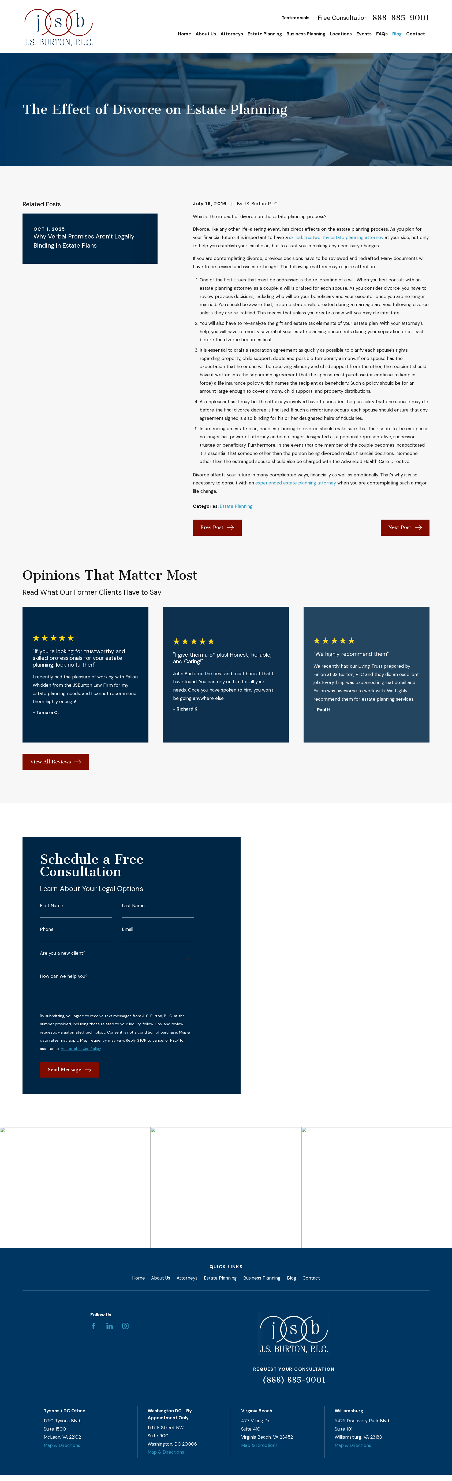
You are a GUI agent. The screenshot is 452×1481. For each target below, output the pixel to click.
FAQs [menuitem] (382, 34)
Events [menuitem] (364, 34)
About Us (160, 1278)
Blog (291, 1278)
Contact (311, 1278)
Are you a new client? (62, 956)
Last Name (133, 909)
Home (138, 1278)
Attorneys (187, 1278)
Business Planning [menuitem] (305, 34)
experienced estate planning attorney (295, 483)
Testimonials (295, 18)
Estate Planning (236, 506)
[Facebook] (93, 1325)
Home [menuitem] (184, 34)
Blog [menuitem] (397, 34)
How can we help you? (64, 979)
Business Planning (262, 1278)
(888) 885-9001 (294, 1379)
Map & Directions (62, 1445)
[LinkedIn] (109, 1325)
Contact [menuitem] (415, 34)
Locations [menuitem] (341, 34)
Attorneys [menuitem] (232, 34)
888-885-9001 (400, 17)
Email (127, 932)
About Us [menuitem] (206, 34)
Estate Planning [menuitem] (265, 34)
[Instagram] (125, 1325)
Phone (47, 932)
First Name (51, 909)
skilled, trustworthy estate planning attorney (336, 237)
